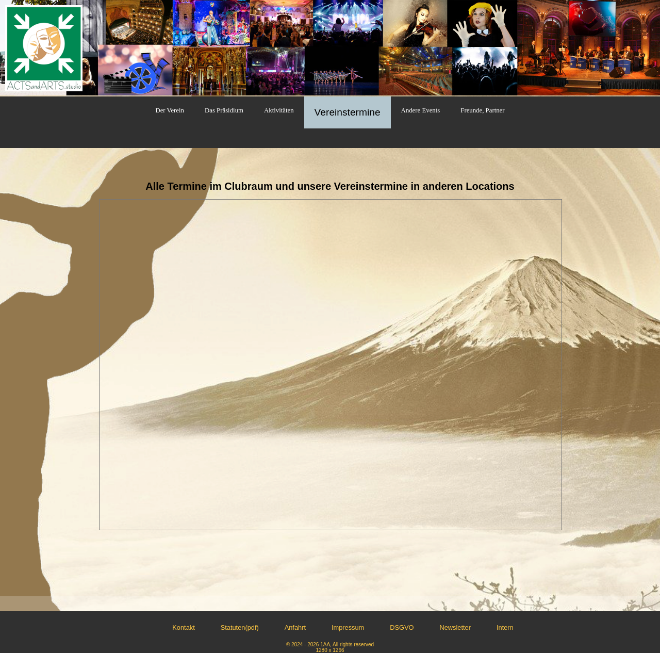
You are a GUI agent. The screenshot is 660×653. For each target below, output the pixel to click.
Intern (505, 627)
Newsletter (455, 627)
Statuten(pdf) (240, 627)
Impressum (348, 627)
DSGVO (402, 627)
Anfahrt (295, 627)
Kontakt (183, 627)
